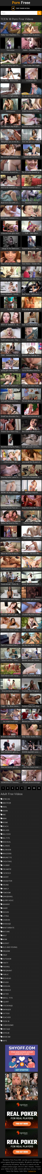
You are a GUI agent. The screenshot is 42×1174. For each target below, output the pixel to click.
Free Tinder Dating (23, 8)
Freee (21, 3)
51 (39, 788)
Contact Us (32, 1171)
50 (34, 788)
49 (29, 788)
